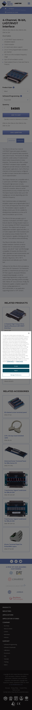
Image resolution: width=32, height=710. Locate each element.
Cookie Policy (10, 361)
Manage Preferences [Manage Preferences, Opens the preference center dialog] (16, 375)
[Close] (29, 333)
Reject (16, 370)
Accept (16, 366)
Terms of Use (19, 361)
